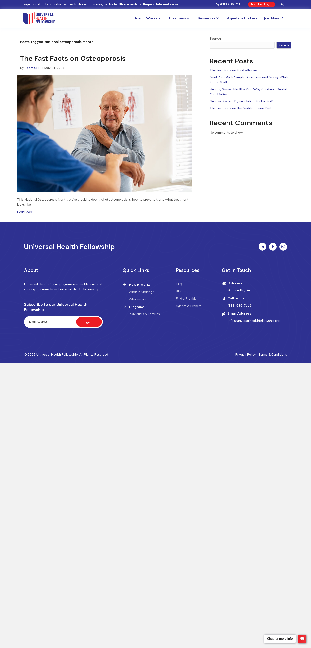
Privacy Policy (245, 354)
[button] (282, 4)
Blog (179, 291)
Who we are (138, 299)
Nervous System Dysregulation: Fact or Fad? (242, 101)
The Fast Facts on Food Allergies (233, 70)
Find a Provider (187, 298)
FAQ (179, 284)
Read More (25, 212)
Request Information (161, 4)
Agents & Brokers (188, 306)
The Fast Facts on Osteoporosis (73, 58)
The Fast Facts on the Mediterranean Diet (240, 108)
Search (215, 38)
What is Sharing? (141, 292)
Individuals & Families (144, 314)
